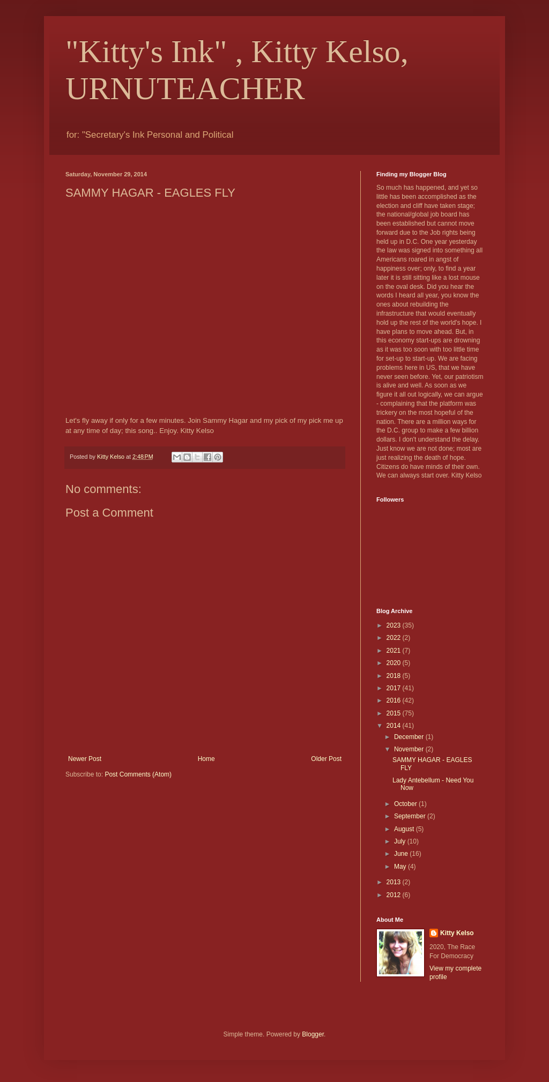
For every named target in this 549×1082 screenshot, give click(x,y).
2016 (395, 700)
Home (206, 759)
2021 (395, 650)
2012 (395, 895)
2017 (395, 688)
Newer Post (84, 759)
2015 (395, 713)
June (402, 853)
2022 (395, 637)
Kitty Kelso (457, 933)
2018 (395, 676)
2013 (395, 882)
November (410, 749)
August (405, 829)
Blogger (313, 1034)
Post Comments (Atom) (138, 774)
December (410, 737)
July (400, 841)
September (410, 816)
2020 (395, 663)
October (406, 804)
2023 (395, 625)
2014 (395, 725)
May (401, 866)
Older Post (326, 759)
